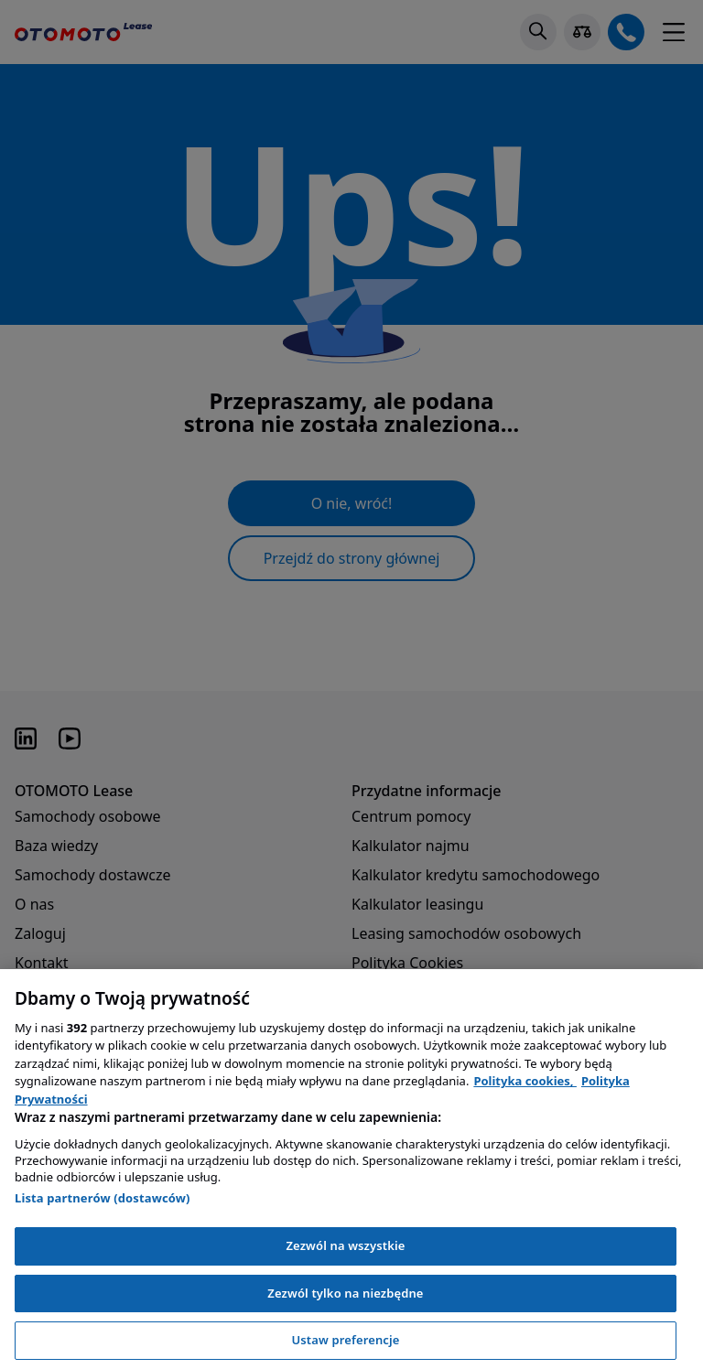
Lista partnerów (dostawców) (102, 1198)
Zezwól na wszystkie (345, 1245)
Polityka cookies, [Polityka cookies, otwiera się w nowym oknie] (525, 1081)
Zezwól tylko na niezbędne (345, 1293)
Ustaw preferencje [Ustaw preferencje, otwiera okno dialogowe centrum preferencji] (345, 1339)
